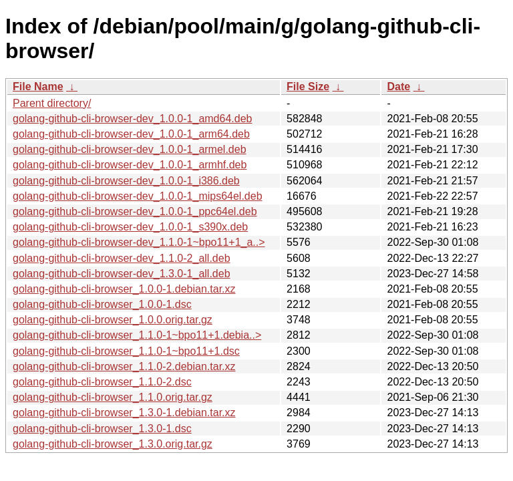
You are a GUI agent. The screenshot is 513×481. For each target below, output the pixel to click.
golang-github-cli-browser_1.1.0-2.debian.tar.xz (124, 366)
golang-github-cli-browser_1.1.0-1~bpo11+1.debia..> (137, 335)
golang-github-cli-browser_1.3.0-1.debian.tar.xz (124, 412)
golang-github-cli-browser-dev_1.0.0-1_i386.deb (126, 180)
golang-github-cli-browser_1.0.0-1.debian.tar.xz (124, 289)
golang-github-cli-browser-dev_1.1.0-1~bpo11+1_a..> (139, 242)
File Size (308, 86)
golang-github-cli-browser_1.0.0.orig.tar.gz (112, 319)
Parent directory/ (52, 103)
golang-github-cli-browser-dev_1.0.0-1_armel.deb (129, 149)
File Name (38, 86)
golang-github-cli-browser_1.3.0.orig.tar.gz (112, 444)
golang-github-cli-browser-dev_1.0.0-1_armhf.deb (129, 164)
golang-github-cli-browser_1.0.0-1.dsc (102, 304)
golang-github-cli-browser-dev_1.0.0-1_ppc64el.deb (135, 211)
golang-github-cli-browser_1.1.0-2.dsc (102, 381)
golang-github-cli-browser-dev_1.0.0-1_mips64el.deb (138, 196)
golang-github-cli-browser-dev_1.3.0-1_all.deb (121, 273)
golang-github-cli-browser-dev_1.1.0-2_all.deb (121, 258)
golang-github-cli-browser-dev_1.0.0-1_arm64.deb (131, 134)
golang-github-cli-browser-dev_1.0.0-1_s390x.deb (130, 226)
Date (398, 86)
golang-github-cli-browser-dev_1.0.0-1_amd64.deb (132, 118)
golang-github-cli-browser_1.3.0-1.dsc (102, 428)
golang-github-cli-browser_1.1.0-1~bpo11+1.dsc (126, 351)
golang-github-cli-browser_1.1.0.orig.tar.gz (112, 397)
